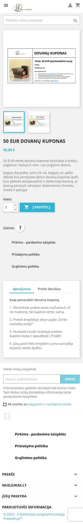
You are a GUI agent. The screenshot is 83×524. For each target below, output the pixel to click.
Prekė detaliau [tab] (49, 289)
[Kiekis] (8, 207)
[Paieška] (41, 20)
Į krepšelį (37, 207)
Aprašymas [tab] (22, 289)
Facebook (7, 416)
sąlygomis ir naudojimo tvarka (49, 404)
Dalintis (20, 227)
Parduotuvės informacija (26, 507)
